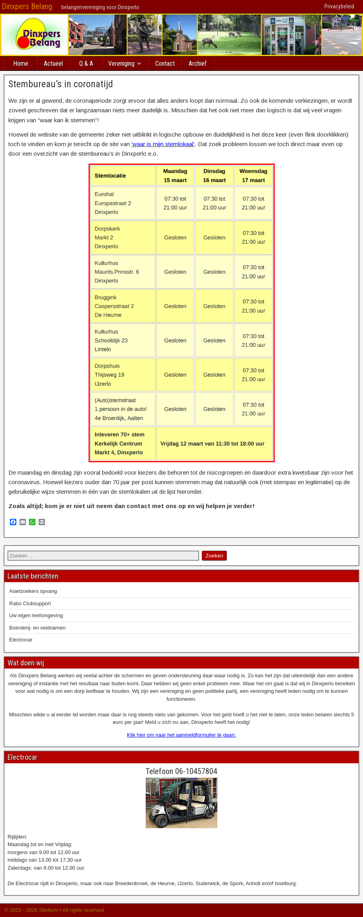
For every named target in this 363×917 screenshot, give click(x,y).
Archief (198, 63)
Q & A (86, 63)
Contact (165, 63)
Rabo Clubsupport (30, 603)
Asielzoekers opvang (33, 591)
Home (20, 63)
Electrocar (21, 640)
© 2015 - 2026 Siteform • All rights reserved (53, 910)
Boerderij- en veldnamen (37, 628)
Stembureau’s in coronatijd (60, 84)
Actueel (53, 63)
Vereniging (121, 63)
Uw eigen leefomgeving (36, 615)
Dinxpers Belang (27, 6)
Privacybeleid (339, 6)
